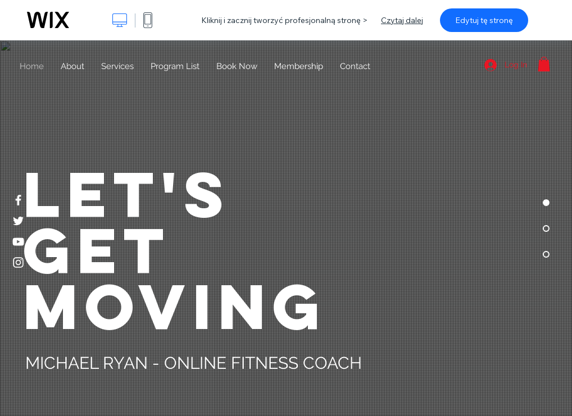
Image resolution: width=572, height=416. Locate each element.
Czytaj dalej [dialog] (402, 20)
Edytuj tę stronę (484, 20)
